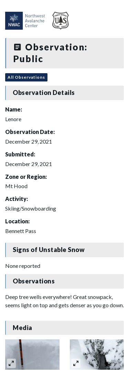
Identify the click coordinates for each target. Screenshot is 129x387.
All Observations (26, 77)
